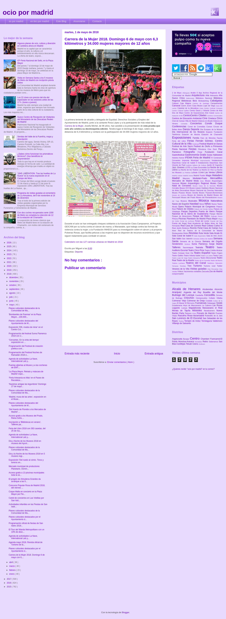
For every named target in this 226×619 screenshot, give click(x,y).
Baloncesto (191, 98)
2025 (9, 246)
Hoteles (175, 158)
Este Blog (61, 21)
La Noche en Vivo (206, 170)
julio (11, 297)
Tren (190, 266)
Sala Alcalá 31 (215, 233)
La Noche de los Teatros (188, 170)
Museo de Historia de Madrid (200, 195)
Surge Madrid (215, 244)
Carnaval (176, 105)
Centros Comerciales (214, 116)
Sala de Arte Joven (214, 236)
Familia (197, 138)
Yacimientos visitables (193, 271)
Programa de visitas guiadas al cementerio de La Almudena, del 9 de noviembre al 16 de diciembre (36, 195)
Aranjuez (178, 292)
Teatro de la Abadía (186, 260)
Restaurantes (177, 233)
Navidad (194, 203)
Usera (195, 344)
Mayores (188, 178)
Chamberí (205, 339)
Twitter (219, 266)
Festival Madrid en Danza (210, 144)
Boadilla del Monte (212, 292)
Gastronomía (192, 154)
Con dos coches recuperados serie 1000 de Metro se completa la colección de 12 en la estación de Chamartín (35, 215)
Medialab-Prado (201, 178)
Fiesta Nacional (180, 149)
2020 (9, 266)
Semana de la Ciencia (191, 241)
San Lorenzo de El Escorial (187, 318)
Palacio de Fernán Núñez (204, 209)
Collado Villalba (215, 298)
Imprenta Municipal (191, 160)
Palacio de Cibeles (185, 209)
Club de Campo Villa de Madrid (185, 121)
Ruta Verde (204, 233)
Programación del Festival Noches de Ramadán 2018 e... (25, 353)
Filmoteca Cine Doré (208, 149)
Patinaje (214, 216)
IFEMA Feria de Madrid (198, 157)
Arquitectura (199, 95)
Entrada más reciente (77, 353)
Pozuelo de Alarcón (206, 313)
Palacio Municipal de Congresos (200, 206)
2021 (9, 262)
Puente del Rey (216, 221)
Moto (202, 181)
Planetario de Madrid (196, 218)
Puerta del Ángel (180, 223)
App (201, 93)
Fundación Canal (213, 152)
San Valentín (187, 239)
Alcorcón (218, 289)
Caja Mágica (186, 103)
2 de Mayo (177, 93)
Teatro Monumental (208, 258)
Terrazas (176, 266)
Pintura (175, 219)
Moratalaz (199, 342)
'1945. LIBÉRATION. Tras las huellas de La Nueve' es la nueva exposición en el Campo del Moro (36, 175)
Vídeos (181, 271)
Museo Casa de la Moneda (205, 186)
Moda (197, 181)
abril (11, 562)
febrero (12, 570)
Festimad (195, 144)
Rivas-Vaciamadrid (196, 315)
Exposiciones (182, 137)
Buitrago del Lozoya (183, 295)
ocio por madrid (28, 12)
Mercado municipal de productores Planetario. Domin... (24, 467)
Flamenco (178, 152)
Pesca (220, 216)
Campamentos (216, 103)
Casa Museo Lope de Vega (204, 106)
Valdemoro (217, 321)
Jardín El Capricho (214, 165)
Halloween (217, 155)
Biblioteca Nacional (205, 98)
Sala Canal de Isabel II (183, 236)
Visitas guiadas (198, 268)
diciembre (13, 277)
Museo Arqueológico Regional (195, 183)
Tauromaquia (189, 247)
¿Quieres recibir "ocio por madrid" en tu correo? (193, 369)
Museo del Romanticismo (207, 197)
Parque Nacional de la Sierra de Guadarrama (197, 212)
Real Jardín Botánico (181, 228)
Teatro (211, 247)
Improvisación (206, 160)
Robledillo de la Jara (213, 316)
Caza (201, 108)
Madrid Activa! (177, 175)
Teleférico (211, 263)
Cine (205, 118)
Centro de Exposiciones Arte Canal (199, 113)
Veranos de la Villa (181, 269)
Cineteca (212, 118)
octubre (12, 285)
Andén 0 (195, 93)
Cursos (209, 127)
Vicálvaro (201, 344)
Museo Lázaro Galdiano (199, 188)
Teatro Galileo (178, 255)
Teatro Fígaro (216, 253)
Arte (208, 95)
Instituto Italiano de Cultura (196, 165)
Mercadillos (216, 178)
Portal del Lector (202, 221)
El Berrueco (190, 303)
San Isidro (177, 238)
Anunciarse (79, 21)
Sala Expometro (200, 236)
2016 (9, 583)
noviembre (14, 281)
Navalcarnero (210, 311)
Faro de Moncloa (208, 138)
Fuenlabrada (201, 303)
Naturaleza (216, 200)
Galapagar (211, 303)
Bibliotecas (187, 101)
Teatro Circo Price (196, 250)
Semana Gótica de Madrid (203, 239)
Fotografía (191, 152)
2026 (9, 242)
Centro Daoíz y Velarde (200, 111)
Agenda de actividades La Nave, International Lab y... (23, 360)
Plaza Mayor (212, 218)
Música (205, 200)
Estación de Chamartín (212, 134)
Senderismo (178, 244)
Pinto (194, 313)
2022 (9, 258)
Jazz (174, 167)
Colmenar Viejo (179, 301)
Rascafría (182, 315)
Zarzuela (205, 271)
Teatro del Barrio (216, 260)
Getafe (219, 303)
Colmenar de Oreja (196, 301)
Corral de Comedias (197, 127)
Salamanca (214, 342)
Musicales (193, 201)
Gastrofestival (178, 155)
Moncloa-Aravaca (186, 341)
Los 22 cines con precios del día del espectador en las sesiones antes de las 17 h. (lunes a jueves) (35, 99)
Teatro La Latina (207, 256)
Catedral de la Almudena (188, 108)
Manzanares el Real (212, 308)
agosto (12, 293)
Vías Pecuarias (213, 269)
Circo (219, 118)
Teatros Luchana (179, 263)
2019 (9, 270)
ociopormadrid (177, 274)
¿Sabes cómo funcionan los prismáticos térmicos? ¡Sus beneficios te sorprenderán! (35, 156)
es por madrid (16, 21)
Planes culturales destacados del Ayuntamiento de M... (23, 322)
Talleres (177, 247)
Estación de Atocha (192, 134)
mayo (12, 305)
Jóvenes (181, 167)
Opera (181, 206)
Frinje (201, 152)
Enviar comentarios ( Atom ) (120, 362)
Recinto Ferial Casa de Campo (204, 228)
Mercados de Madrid (183, 181)
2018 (9, 274)
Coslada (209, 301)
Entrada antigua (154, 353)
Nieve (202, 204)
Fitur (220, 149)
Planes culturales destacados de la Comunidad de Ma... (24, 309)
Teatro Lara (217, 255)
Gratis (203, 154)
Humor (182, 158)
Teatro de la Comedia (202, 260)
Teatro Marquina (194, 258)
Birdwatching (204, 101)
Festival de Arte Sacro (183, 146)
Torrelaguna (207, 321)
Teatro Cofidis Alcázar (213, 250)
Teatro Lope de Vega (180, 258)
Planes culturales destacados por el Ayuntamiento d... (24, 518)
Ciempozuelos (202, 298)
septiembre (14, 289)
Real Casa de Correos (191, 226)
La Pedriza (186, 172)
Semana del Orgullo (212, 241)
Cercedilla (210, 295)
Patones (188, 313)
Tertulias (183, 266)
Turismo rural (210, 266)
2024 (9, 250)
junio (11, 301)
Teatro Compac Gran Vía (183, 253)
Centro (195, 338)
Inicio (117, 353)
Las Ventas (210, 172)
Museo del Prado (188, 197)
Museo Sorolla (192, 193)
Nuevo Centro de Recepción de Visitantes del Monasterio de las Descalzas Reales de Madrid (36, 119)
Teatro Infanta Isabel (192, 255)
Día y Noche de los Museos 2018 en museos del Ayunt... (25, 442)
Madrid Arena (188, 175)
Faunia (219, 138)
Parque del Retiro (202, 216)
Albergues (186, 93)
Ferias (191, 140)
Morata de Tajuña (182, 310)
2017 (9, 579)
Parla (182, 313)
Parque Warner (216, 214)
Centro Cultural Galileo (181, 111)
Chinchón (190, 298)
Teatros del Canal (196, 263)
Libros (219, 172)
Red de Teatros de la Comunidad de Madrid (200, 231)
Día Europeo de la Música (211, 129)
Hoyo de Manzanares (192, 305)
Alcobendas (208, 289)
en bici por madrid (39, 21)
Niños (208, 203)
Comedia (185, 124)
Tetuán (189, 344)
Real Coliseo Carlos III (212, 226)
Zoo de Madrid (215, 271)
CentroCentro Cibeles (195, 115)
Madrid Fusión (200, 175)
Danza (187, 129)
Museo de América (179, 195)
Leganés (176, 308)
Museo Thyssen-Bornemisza (210, 193)
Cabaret (176, 103)
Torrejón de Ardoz (192, 321)
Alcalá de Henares (187, 289)
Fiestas (193, 149)
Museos (184, 201)
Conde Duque (213, 123)
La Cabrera (207, 305)
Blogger (125, 612)
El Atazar (181, 303)
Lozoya (185, 308)
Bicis (195, 101)
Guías (210, 155)
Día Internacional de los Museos (189, 132)
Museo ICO (184, 188)
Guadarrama (177, 305)
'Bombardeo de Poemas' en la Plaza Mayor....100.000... (25, 315)
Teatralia (200, 247)
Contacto (97, 21)
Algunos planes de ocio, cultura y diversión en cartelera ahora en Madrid (36, 44)
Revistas (194, 233)
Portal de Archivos (187, 221)
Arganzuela (177, 339)
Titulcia (181, 321)
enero (12, 574)
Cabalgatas (216, 100)
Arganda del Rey (193, 292)
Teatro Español (202, 252)
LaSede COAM (198, 172)
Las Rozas (217, 305)
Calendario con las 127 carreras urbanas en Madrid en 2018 (94, 242)
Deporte (79, 251)
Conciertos (197, 123)
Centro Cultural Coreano (213, 108)
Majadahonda (195, 308)
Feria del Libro (179, 141)
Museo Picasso (179, 193)
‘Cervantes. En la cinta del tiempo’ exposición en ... (24, 341)
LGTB (188, 167)
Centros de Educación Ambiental (187, 118)
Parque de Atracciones (182, 216)
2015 (9, 587)
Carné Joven (186, 106)
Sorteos (188, 244)
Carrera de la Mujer (74, 126)
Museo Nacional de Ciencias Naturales (206, 190)
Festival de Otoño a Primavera (208, 146)
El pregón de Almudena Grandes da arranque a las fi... (25, 480)
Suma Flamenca (200, 244)
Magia (209, 175)
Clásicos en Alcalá (205, 121)
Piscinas (182, 218)
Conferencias (180, 126)
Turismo (198, 265)
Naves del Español (181, 204)
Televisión (218, 263)
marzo (12, 566)
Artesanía (214, 95)
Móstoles (198, 310)
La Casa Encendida (199, 167)
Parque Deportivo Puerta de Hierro (198, 211)
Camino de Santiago (201, 103)
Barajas (186, 339)
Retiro (186, 233)
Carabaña (199, 295)
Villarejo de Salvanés (181, 323)
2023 (9, 254)
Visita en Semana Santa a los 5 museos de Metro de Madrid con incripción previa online (35, 80)
